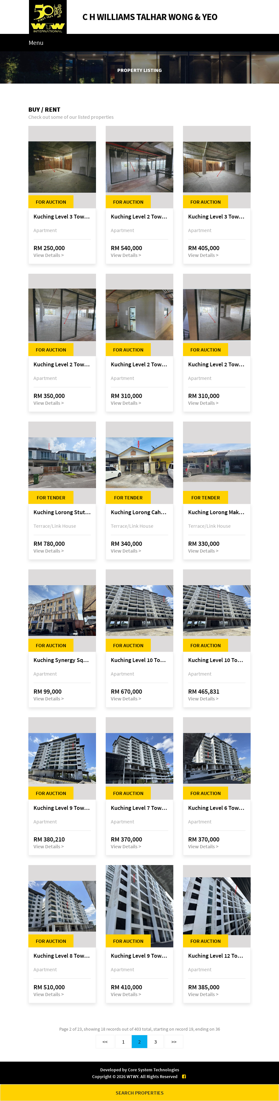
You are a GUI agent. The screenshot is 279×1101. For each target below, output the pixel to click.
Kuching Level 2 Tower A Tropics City (139, 216)
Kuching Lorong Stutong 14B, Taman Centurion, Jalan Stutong (62, 512)
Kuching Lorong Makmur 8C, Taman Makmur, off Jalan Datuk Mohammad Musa (216, 512)
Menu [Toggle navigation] (36, 42)
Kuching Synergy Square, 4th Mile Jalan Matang (62, 660)
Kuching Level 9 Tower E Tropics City (62, 808)
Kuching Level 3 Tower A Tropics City (62, 216)
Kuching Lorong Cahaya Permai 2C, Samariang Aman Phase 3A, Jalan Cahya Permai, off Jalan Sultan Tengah (139, 512)
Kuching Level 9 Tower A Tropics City (139, 956)
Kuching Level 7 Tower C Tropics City (139, 808)
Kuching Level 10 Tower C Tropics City (139, 660)
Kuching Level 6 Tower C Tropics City (216, 808)
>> (174, 1041)
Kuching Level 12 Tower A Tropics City (216, 956)
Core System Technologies (153, 1070)
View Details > (49, 255)
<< (105, 1041)
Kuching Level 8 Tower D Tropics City (62, 956)
